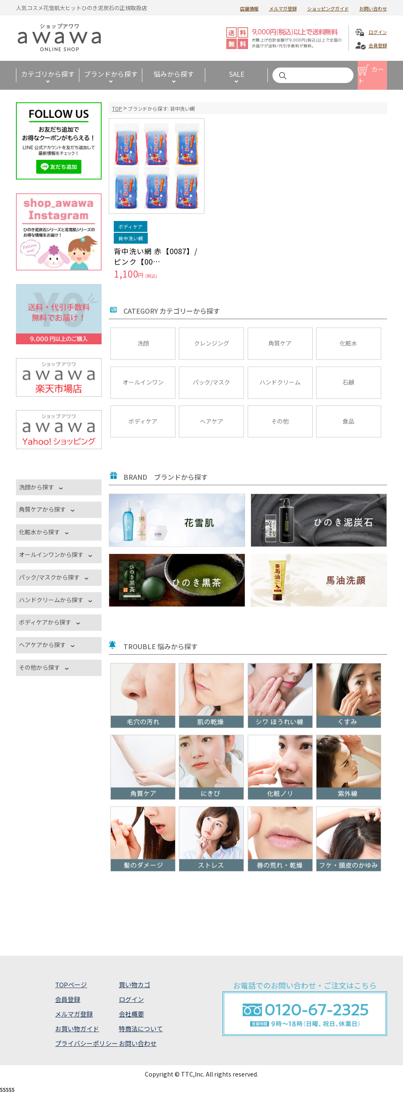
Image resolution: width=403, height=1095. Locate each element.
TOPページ (71, 984)
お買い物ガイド (77, 1028)
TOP (117, 108)
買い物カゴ (134, 984)
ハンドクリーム (280, 382)
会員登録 (378, 45)
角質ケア (280, 343)
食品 (348, 421)
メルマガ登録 (283, 8)
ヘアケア (211, 421)
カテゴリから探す (48, 74)
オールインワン (143, 382)
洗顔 (143, 343)
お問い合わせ (373, 8)
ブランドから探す (111, 74)
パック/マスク (211, 382)
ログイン (378, 32)
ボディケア (142, 421)
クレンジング (211, 343)
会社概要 (131, 1013)
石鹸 (348, 382)
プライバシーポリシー (86, 1043)
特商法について (141, 1028)
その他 (280, 421)
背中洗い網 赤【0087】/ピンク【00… (156, 256)
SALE (236, 74)
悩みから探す (174, 74)
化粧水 (348, 343)
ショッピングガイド (328, 8)
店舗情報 (249, 8)
